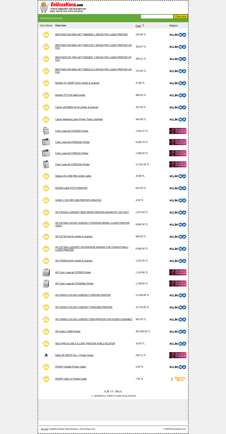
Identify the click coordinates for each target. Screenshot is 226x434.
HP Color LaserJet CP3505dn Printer (74, 283)
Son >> (118, 391)
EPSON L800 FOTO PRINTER (71, 188)
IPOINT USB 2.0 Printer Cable (71, 379)
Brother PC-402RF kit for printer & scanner (77, 83)
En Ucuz (45, 429)
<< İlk (106, 391)
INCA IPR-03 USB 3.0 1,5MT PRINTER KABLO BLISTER (85, 343)
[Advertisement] (138, 7)
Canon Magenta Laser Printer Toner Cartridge (79, 119)
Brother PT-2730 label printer (70, 95)
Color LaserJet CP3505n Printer (72, 131)
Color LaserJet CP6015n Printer (72, 153)
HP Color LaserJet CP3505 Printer (73, 272)
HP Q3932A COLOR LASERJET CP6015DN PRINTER (84, 307)
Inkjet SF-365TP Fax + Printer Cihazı (74, 355)
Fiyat (140, 26)
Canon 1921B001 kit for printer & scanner (76, 107)
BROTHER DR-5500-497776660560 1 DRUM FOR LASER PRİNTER (91, 34)
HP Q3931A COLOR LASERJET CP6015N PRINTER (83, 295)
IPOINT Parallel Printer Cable (70, 366)
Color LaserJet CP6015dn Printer (72, 142)
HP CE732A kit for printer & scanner (74, 236)
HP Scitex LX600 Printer (68, 331)
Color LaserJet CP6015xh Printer (72, 164)
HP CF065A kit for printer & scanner (74, 260)
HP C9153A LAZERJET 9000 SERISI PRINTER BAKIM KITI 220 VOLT (92, 212)
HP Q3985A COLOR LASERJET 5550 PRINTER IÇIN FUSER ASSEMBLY (94, 319)
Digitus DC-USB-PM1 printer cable (73, 176)
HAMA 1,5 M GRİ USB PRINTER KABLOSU (78, 200)
